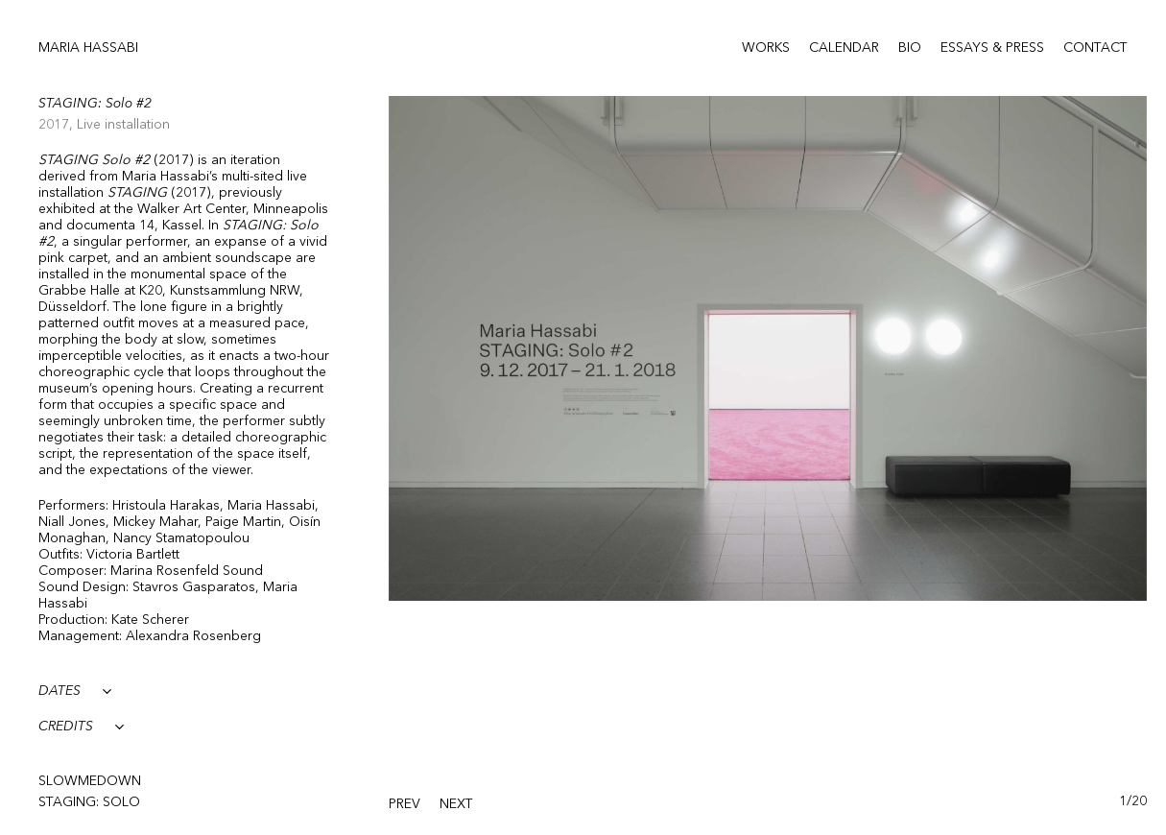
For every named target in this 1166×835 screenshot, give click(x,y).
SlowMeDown (89, 781)
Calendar (844, 48)
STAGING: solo (89, 802)
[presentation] (404, 805)
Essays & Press (992, 48)
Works (766, 48)
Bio (909, 48)
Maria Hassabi (88, 48)
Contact (1095, 48)
